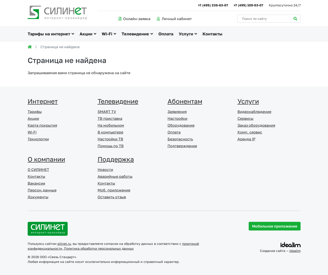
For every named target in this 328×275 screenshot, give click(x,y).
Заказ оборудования (256, 125)
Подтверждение (182, 146)
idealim (295, 251)
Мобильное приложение (274, 226)
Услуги (186, 33)
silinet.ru (64, 244)
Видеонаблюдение (254, 111)
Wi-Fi (107, 33)
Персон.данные (42, 190)
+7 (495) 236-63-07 (213, 5)
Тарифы (35, 111)
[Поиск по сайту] (268, 19)
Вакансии (36, 183)
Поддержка (116, 159)
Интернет (43, 101)
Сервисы (245, 118)
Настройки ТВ (110, 139)
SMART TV (107, 111)
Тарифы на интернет (49, 33)
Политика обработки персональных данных (98, 248)
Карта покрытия (42, 125)
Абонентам (185, 101)
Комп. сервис (249, 132)
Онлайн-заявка (134, 18)
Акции (86, 33)
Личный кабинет (174, 18)
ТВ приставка (110, 118)
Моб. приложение (114, 190)
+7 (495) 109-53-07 (248, 5)
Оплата (165, 33)
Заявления (177, 111)
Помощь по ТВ (111, 146)
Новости (105, 169)
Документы (38, 197)
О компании (46, 159)
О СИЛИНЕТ (38, 169)
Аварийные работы (115, 176)
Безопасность (180, 139)
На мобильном (111, 125)
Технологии (38, 139)
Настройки (177, 118)
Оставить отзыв (112, 197)
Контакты (212, 33)
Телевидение (135, 33)
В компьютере (110, 132)
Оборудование (181, 125)
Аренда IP (246, 139)
